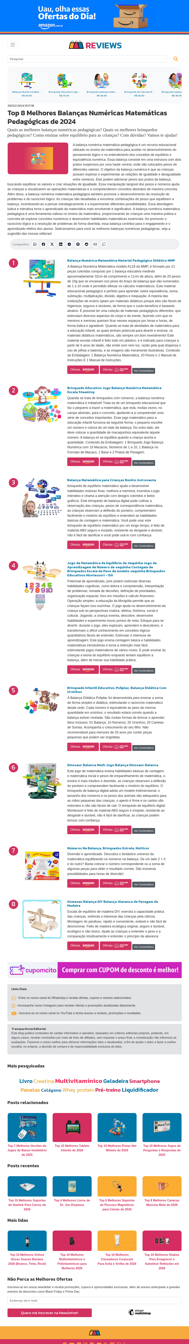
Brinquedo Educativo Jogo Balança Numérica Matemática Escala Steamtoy (114, 389)
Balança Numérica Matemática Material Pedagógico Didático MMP (121, 260)
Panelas (30, 1090)
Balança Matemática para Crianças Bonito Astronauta (111, 480)
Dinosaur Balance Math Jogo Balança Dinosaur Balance (112, 764)
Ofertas (83, 370)
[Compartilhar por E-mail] (95, 244)
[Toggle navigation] (12, 44)
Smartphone (144, 1081)
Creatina (44, 1081)
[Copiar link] (103, 244)
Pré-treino (108, 1090)
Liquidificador (140, 1090)
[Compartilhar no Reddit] (86, 244)
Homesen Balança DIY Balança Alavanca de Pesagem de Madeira (112, 903)
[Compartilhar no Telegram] (69, 244)
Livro (26, 1081)
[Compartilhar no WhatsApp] (34, 244)
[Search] (87, 58)
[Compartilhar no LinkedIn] (60, 244)
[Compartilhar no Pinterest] (77, 244)
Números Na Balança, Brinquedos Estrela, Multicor (108, 848)
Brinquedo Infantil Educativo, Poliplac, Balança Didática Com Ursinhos (116, 689)
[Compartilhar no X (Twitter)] (52, 244)
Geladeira (115, 1081)
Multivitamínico (78, 1080)
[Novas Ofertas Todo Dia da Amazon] (94, 16)
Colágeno (51, 1090)
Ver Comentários (143, 370)
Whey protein (78, 1090)
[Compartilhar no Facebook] (43, 244)
